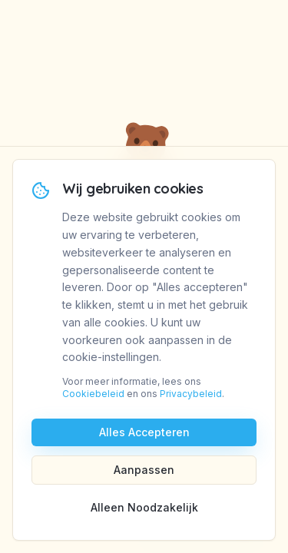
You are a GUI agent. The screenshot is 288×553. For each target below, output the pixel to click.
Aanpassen (144, 469)
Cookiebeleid (93, 393)
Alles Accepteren (144, 432)
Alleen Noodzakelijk (144, 507)
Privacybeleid (191, 393)
